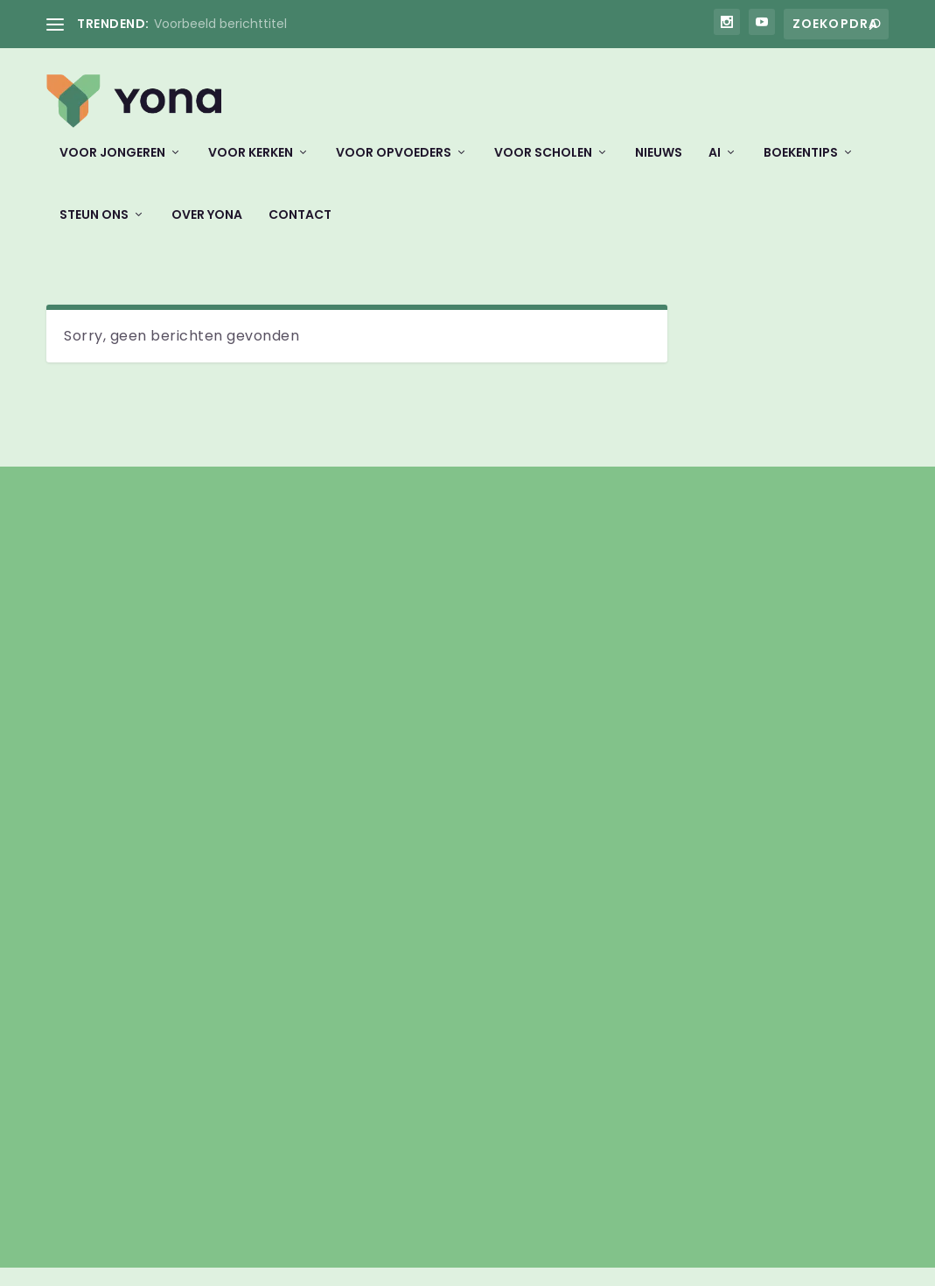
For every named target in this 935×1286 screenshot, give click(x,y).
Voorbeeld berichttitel (220, 23)
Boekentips (801, 164)
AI (714, 164)
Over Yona (206, 227)
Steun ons (94, 227)
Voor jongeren (112, 164)
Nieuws (658, 164)
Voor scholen (543, 164)
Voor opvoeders (393, 164)
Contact (300, 227)
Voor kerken (250, 164)
